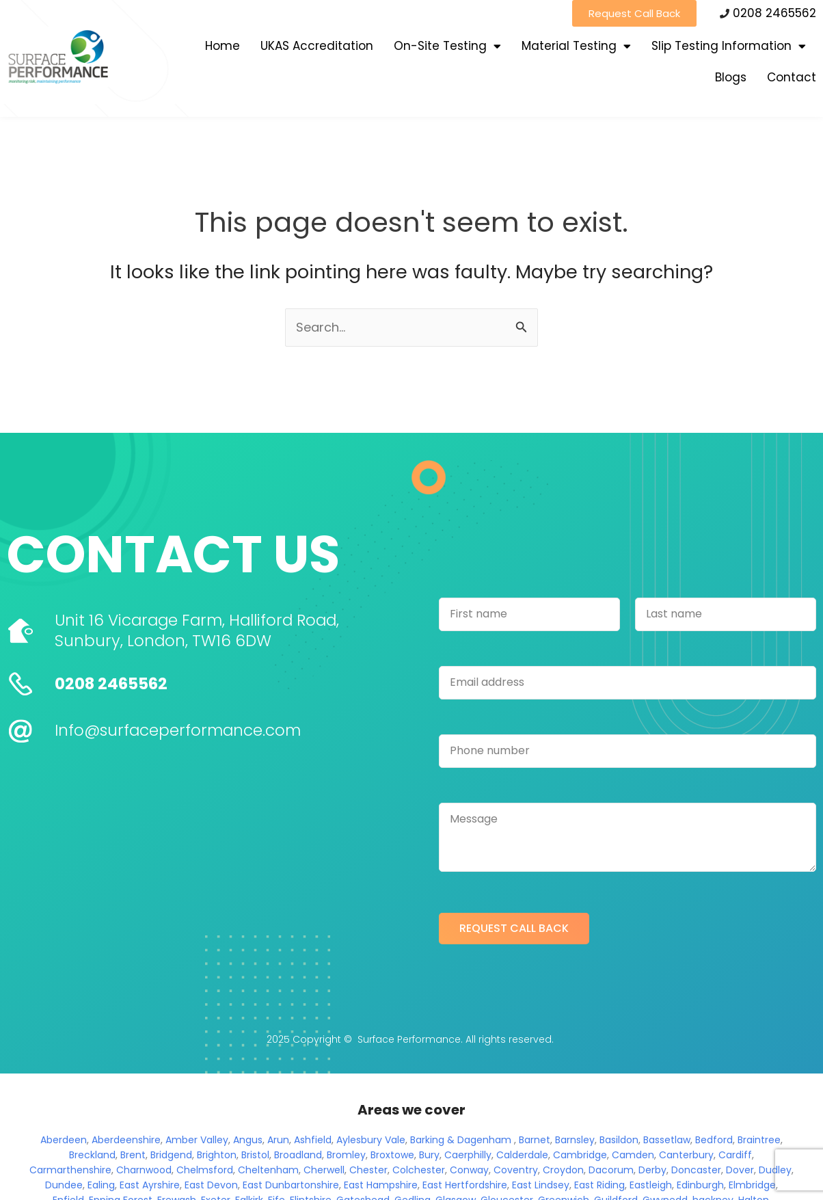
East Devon (211, 1185)
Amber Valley (196, 1140)
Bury (429, 1155)
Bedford (714, 1140)
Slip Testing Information (728, 46)
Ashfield (313, 1140)
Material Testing (576, 46)
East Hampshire (381, 1185)
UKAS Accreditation (316, 46)
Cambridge (580, 1155)
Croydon (563, 1170)
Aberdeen (63, 1140)
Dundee (64, 1185)
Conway (469, 1170)
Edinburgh (700, 1185)
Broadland (298, 1155)
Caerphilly (467, 1155)
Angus (247, 1140)
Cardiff (735, 1155)
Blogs (730, 77)
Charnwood (144, 1170)
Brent (133, 1155)
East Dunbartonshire (291, 1185)
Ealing (101, 1185)
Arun (278, 1140)
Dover (740, 1170)
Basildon (618, 1140)
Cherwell (324, 1170)
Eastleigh (651, 1185)
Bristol (255, 1155)
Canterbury (686, 1155)
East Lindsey (540, 1185)
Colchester (418, 1170)
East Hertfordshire (464, 1185)
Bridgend (171, 1155)
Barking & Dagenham (460, 1140)
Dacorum (611, 1170)
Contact (791, 77)
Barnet (534, 1140)
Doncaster (696, 1170)
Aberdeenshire (126, 1140)
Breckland (92, 1155)
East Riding (599, 1185)
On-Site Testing (447, 46)
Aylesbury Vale (370, 1140)
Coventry (516, 1170)
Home (222, 46)
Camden (633, 1155)
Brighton (217, 1155)
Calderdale (522, 1155)
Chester (368, 1170)
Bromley (346, 1155)
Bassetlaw (666, 1140)
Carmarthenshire (70, 1170)
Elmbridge (752, 1185)
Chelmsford (204, 1170)
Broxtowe (392, 1155)
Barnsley (575, 1140)
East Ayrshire (150, 1185)
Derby (652, 1170)
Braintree (759, 1140)
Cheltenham (268, 1170)
